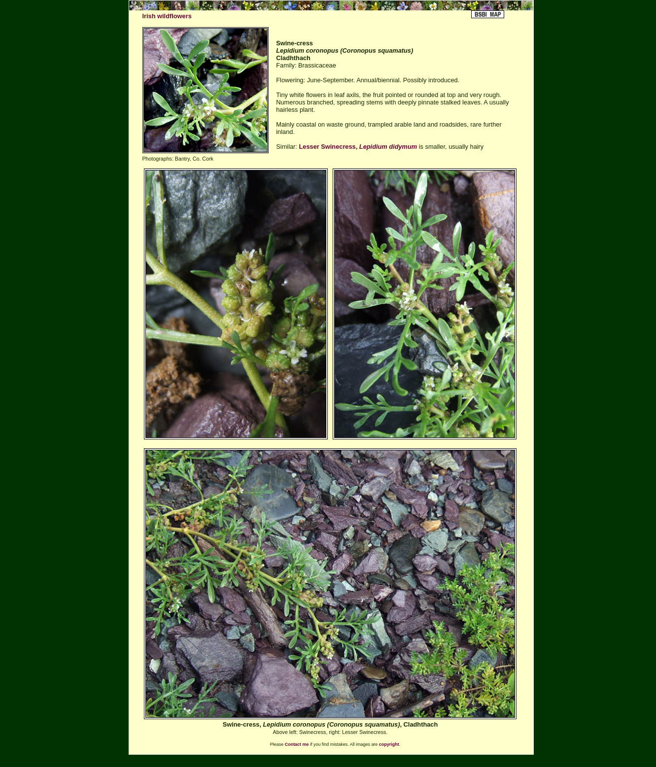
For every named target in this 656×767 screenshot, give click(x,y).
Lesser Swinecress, (358, 146)
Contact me (297, 744)
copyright (389, 744)
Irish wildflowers (167, 16)
